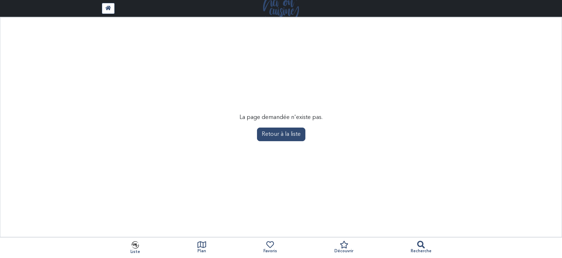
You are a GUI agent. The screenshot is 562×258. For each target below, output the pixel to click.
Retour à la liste (281, 134)
